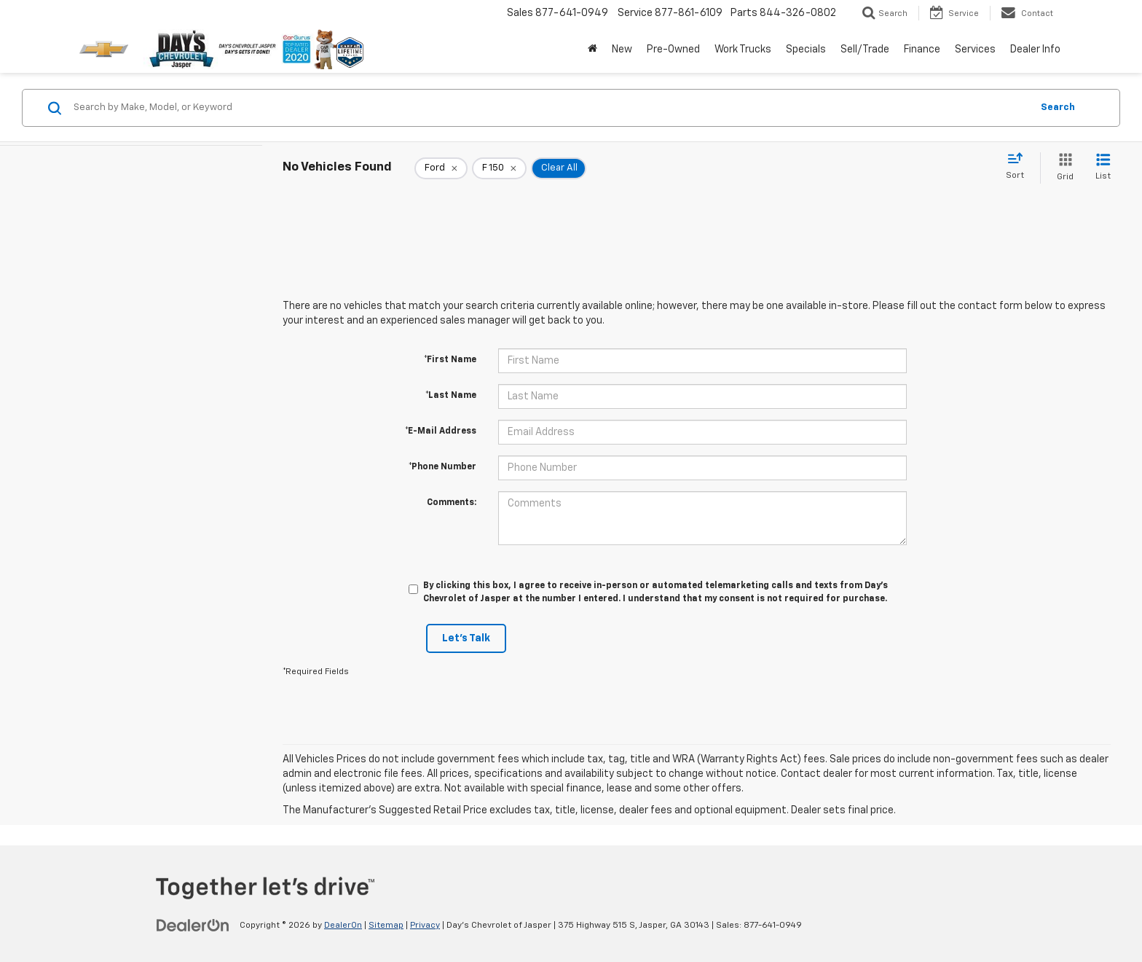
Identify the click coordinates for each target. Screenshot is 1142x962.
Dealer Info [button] (1035, 49)
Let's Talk (466, 638)
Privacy (425, 925)
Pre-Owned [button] (673, 49)
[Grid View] (1062, 168)
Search (1058, 107)
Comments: (451, 502)
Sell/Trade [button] (864, 49)
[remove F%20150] (499, 168)
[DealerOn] (193, 925)
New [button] (622, 49)
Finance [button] (922, 49)
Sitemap (386, 925)
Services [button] (975, 49)
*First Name (450, 360)
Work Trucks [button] (742, 49)
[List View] (1103, 168)
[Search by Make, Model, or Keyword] (550, 107)
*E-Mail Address (440, 431)
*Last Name (450, 395)
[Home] (592, 49)
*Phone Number (442, 467)
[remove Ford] (441, 168)
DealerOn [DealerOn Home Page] (343, 925)
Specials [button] (806, 49)
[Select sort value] (1019, 166)
